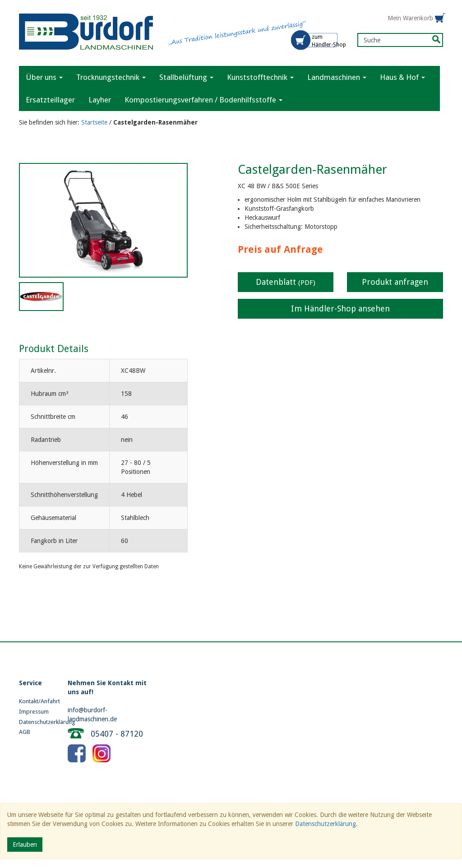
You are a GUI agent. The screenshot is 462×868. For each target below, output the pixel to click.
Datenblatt (285, 282)
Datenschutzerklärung (36, 722)
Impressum (34, 711)
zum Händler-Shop (329, 41)
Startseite (94, 122)
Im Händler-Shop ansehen (340, 308)
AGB (24, 732)
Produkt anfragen (395, 282)
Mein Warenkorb (410, 18)
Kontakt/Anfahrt (36, 701)
